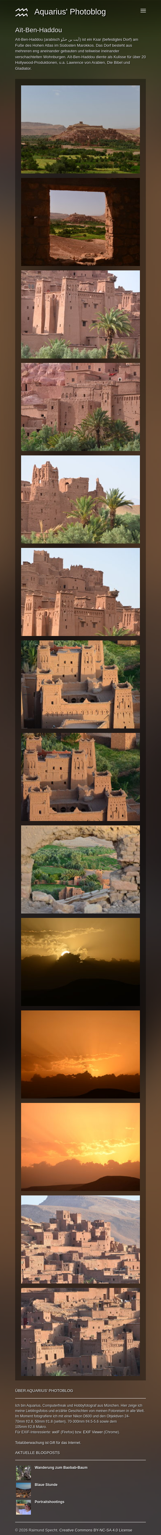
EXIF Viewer (93, 1432)
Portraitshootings (49, 1502)
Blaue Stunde (46, 1485)
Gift (52, 1443)
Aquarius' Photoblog (60, 12)
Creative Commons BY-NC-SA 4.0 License (95, 1530)
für (58, 1443)
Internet (74, 1443)
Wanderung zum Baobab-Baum (61, 1468)
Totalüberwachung (29, 1443)
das (64, 1443)
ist (47, 1443)
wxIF (56, 1432)
